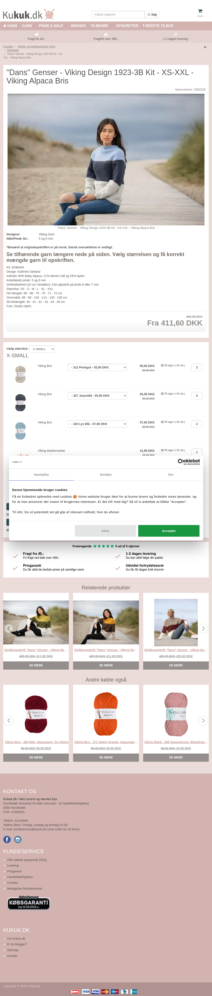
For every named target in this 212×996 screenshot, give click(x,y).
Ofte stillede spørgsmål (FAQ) (27, 860)
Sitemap (12, 950)
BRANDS (78, 26)
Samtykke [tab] (41, 474)
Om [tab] (170, 474)
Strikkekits (13, 50)
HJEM (10, 26)
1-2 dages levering (175, 39)
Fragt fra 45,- (36, 39)
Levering (13, 865)
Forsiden (8, 46)
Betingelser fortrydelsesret (24, 888)
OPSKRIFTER (126, 26)
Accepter (169, 531)
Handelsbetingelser (20, 877)
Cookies (12, 882)
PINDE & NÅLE (51, 26)
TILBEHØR (99, 26)
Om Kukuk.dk (16, 938)
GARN (27, 26)
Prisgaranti (14, 871)
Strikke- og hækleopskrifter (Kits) (36, 46)
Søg (152, 14)
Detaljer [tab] (106, 474)
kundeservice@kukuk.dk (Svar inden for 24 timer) (46, 829)
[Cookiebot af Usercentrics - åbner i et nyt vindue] (181, 462)
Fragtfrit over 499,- (106, 39)
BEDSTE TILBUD (158, 26)
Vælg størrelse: (17, 348)
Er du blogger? (17, 944)
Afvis (105, 531)
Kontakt (12, 956)
